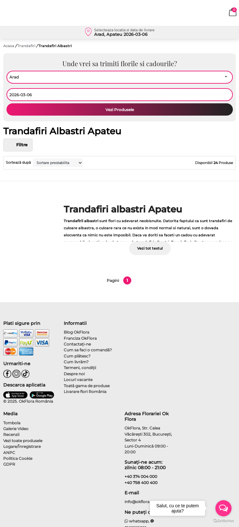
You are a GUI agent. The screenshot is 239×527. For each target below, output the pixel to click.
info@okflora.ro (140, 501)
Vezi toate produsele (22, 440)
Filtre (17, 145)
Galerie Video (15, 428)
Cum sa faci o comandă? (88, 349)
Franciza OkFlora (80, 338)
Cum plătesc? (77, 356)
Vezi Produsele (119, 109)
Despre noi (74, 373)
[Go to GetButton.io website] (223, 520)
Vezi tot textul (150, 248)
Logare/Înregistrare (22, 446)
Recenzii (11, 434)
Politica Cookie (17, 458)
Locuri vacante (78, 379)
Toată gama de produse (87, 385)
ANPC (9, 452)
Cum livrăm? (76, 361)
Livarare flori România (85, 391)
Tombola (11, 422)
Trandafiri (26, 46)
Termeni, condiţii (80, 367)
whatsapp (137, 521)
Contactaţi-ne (77, 344)
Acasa (8, 46)
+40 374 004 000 (141, 476)
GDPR (9, 464)
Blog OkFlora (76, 332)
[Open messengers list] (223, 508)
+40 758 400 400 (141, 482)
